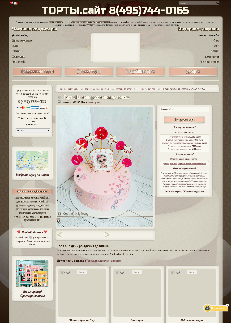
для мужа (32, 205)
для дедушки (39, 212)
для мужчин (21, 205)
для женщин (21, 209)
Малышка (173, 163)
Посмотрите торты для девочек (179, 146)
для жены (33, 209)
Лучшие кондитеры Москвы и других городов (91, 22)
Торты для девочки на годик (103, 261)
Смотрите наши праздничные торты (179, 139)
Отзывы (16, 51)
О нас (216, 40)
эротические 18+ (32, 220)
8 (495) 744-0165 (32, 101)
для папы (43, 205)
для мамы (44, 209)
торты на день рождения (32, 191)
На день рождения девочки (195, 163)
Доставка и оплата (209, 61)
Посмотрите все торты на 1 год (179, 149)
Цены (14, 46)
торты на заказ (56, 22)
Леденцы (181, 163)
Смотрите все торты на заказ (179, 136)
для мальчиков (23, 197)
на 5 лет (45, 197)
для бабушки (25, 212)
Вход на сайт (18, 61)
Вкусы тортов (212, 56)
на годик (35, 197)
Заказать (82, 272)
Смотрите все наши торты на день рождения (179, 143)
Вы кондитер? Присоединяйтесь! (32, 294)
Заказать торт (184, 120)
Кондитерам (18, 56)
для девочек (23, 201)
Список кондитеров (22, 40)
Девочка (166, 163)
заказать (90, 24)
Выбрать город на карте (32, 175)
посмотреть (94, 102)
